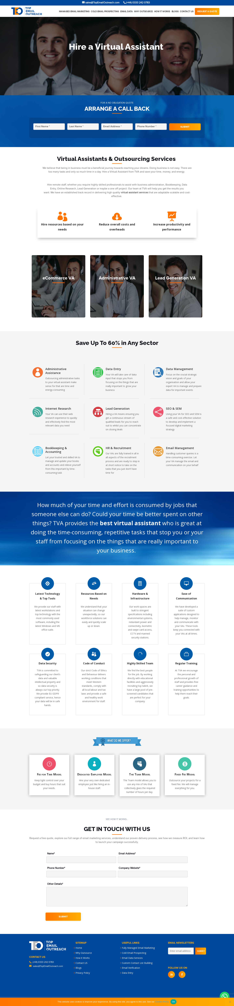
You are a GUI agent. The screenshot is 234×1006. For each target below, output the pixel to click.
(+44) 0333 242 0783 (43, 962)
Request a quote (207, 11)
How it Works (83, 957)
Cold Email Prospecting (105, 11)
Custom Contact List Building (137, 962)
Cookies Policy (162, 1001)
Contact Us (186, 11)
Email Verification (131, 967)
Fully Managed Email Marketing (138, 947)
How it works (162, 11)
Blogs (175, 11)
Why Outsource (143, 11)
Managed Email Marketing (74, 11)
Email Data (126, 11)
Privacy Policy (83, 972)
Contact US (81, 962)
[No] (230, 1001)
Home (79, 947)
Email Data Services (132, 957)
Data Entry (127, 972)
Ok (173, 1001)
